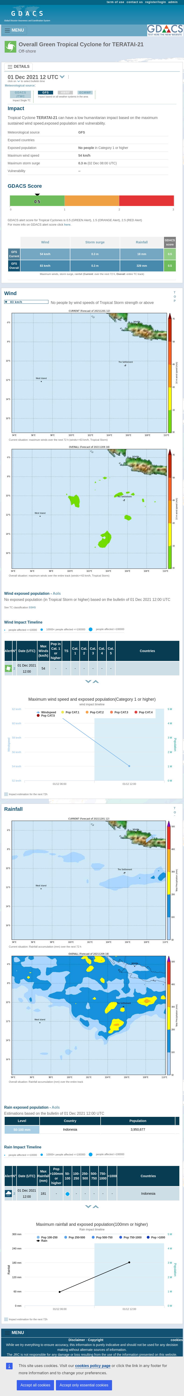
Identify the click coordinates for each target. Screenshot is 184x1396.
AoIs (57, 593)
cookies (177, 1340)
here (67, 224)
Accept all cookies (35, 1385)
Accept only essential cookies (84, 1385)
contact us (135, 2)
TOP (175, 297)
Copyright (95, 1340)
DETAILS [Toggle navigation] (18, 67)
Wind (45, 242)
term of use (115, 2)
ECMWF (85, 92)
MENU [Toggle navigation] (14, 30)
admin (173, 2)
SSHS (32, 607)
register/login (155, 2)
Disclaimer (76, 1340)
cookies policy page (92, 1366)
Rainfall (142, 242)
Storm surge (95, 242)
